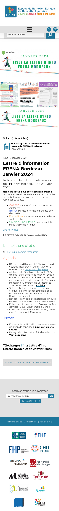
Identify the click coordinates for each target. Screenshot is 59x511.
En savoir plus (30, 401)
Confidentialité (31, 422)
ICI (23, 345)
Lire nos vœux (11, 230)
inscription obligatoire (36, 269)
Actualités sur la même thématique (28, 362)
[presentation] (29, 410)
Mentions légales (14, 422)
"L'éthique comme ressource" (22, 252)
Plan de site (45, 422)
